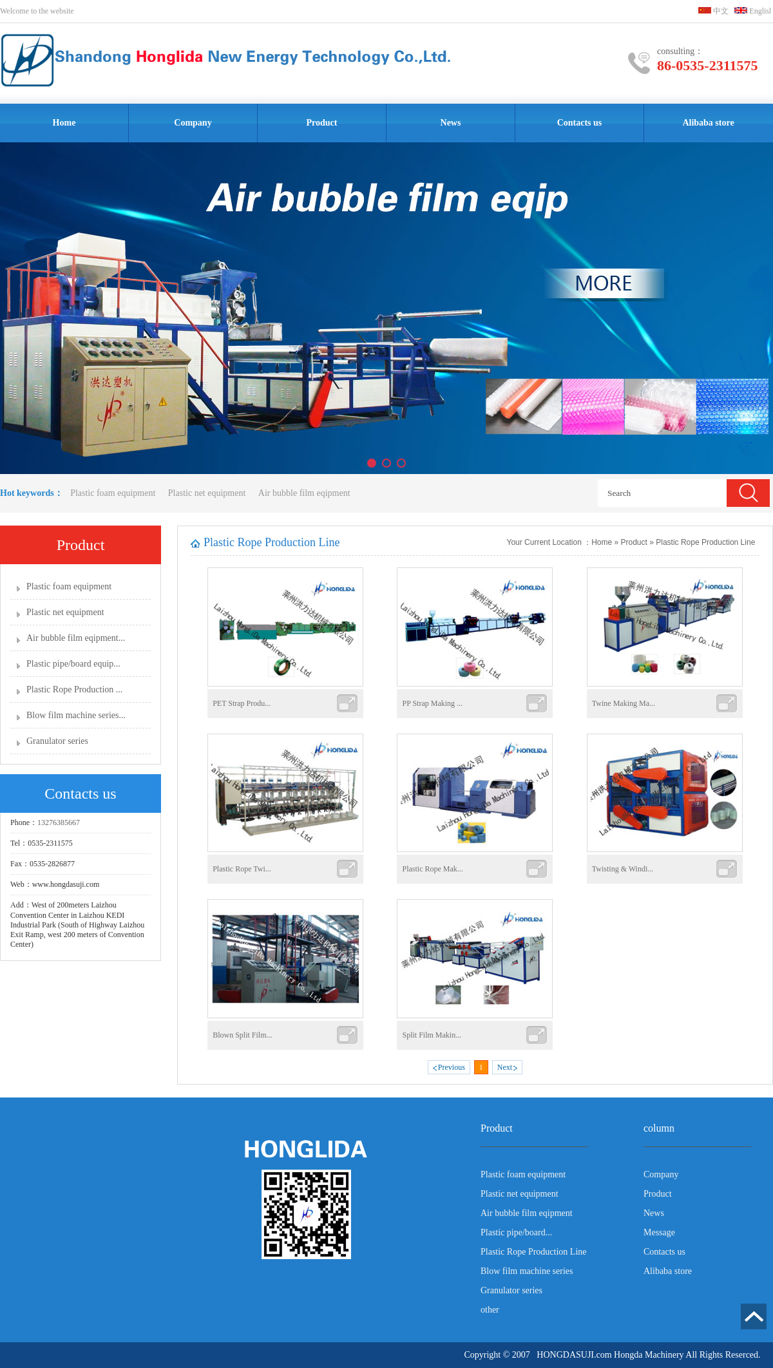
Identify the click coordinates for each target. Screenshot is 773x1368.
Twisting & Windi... (622, 868)
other (490, 1310)
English (753, 10)
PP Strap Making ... (432, 703)
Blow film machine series (527, 1271)
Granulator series (57, 741)
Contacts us (579, 123)
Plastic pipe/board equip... (73, 664)
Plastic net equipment (208, 493)
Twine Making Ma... (623, 703)
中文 (713, 10)
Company (192, 123)
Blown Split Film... (242, 1035)
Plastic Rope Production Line (706, 542)
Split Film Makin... (431, 1035)
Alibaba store (708, 123)
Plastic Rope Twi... (242, 868)
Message (659, 1232)
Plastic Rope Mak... (432, 868)
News (451, 123)
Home (64, 123)
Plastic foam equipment (113, 493)
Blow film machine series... (76, 715)
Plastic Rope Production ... (74, 689)
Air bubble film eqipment (304, 493)
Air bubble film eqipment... (75, 638)
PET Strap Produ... (242, 703)
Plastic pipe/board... (516, 1232)
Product (322, 123)
